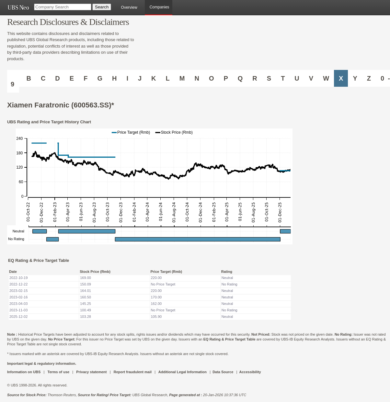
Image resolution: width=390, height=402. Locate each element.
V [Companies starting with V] (311, 78)
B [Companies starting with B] (28, 78)
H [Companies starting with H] (114, 78)
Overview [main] (129, 7)
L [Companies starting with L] (168, 78)
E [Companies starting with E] (72, 78)
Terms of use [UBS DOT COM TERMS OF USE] (58, 372)
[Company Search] (62, 7)
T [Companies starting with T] (283, 78)
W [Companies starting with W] (326, 78)
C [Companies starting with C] (43, 78)
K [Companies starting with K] (153, 78)
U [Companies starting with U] (296, 78)
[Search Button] (101, 7)
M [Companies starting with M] (182, 78)
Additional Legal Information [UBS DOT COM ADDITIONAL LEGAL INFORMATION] (182, 372)
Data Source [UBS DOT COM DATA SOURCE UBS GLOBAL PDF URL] (222, 372)
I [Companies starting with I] (127, 78)
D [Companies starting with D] (57, 78)
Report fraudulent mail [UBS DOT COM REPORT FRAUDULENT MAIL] (133, 372)
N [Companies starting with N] (196, 78)
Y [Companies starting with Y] (355, 78)
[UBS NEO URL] (18, 7)
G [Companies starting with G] (99, 78)
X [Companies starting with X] (341, 78)
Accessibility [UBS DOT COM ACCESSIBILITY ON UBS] (250, 372)
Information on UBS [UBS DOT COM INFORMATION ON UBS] (24, 372)
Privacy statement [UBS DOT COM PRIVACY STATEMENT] (91, 372)
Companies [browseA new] (159, 7)
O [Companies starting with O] (211, 78)
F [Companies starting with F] (85, 78)
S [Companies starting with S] (269, 78)
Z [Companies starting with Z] (369, 78)
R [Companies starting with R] (254, 78)
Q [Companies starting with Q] (240, 78)
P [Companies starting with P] (226, 78)
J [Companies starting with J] (140, 78)
